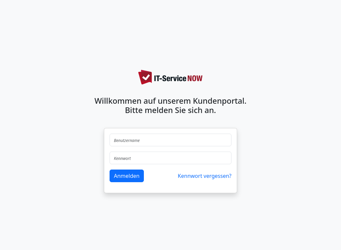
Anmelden (127, 176)
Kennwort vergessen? (204, 176)
